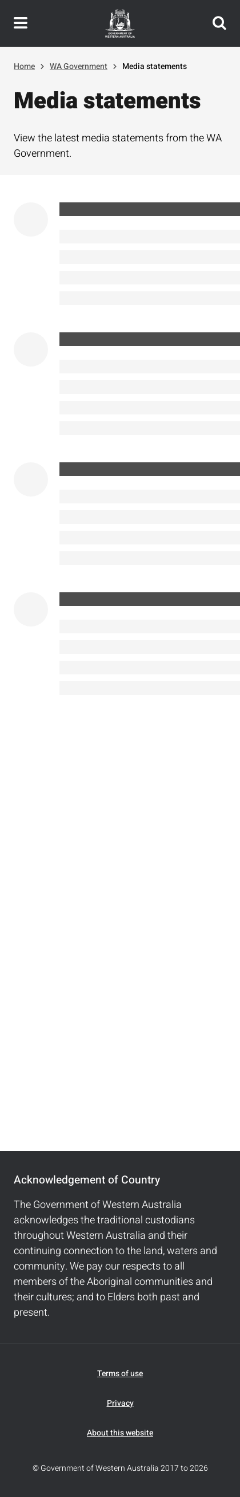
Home (24, 66)
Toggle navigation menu (20, 23)
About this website (120, 1433)
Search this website (219, 23)
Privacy (120, 1403)
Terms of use (120, 1374)
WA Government (78, 66)
